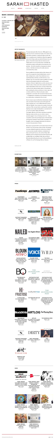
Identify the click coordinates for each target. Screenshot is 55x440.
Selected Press (5, 28)
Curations (28, 8)
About (13, 8)
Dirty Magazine (34, 338)
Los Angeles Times (34, 237)
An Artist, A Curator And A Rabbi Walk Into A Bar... (13, 20)
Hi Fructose (21, 297)
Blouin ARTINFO (21, 258)
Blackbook (21, 318)
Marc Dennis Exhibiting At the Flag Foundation (47, 406)
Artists (20, 8)
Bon (47, 338)
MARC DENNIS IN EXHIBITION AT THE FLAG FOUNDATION (34, 425)
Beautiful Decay (47, 197)
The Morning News (47, 318)
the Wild (47, 258)
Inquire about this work (19, 41)
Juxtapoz (34, 197)
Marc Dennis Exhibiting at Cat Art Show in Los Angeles (21, 406)
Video (3, 23)
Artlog (34, 318)
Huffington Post (34, 277)
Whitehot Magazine (21, 217)
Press (36, 8)
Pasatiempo (21, 197)
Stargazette (34, 217)
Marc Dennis (21, 167)
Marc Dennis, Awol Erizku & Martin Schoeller (34, 383)
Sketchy (34, 167)
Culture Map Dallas (34, 297)
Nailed (21, 237)
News (42, 8)
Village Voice (34, 258)
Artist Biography (6, 25)
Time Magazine (47, 217)
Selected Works (5, 22)
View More (21, 172)
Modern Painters (47, 237)
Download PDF (18, 145)
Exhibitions (4, 26)
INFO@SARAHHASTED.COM (7, 437)
